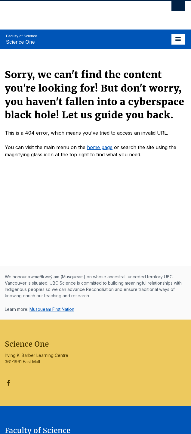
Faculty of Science (21, 36)
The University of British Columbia (68, 12)
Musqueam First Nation (51, 309)
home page (99, 147)
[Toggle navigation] (178, 39)
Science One (20, 42)
